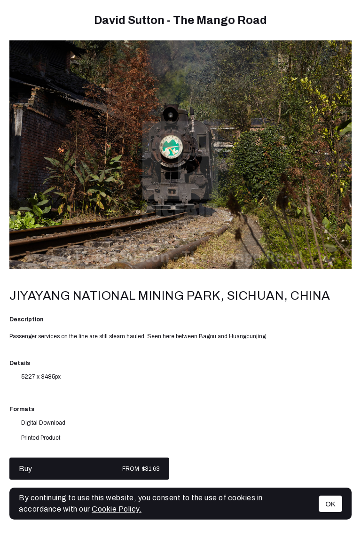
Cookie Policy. (116, 509)
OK (330, 504)
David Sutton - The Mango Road (180, 20)
